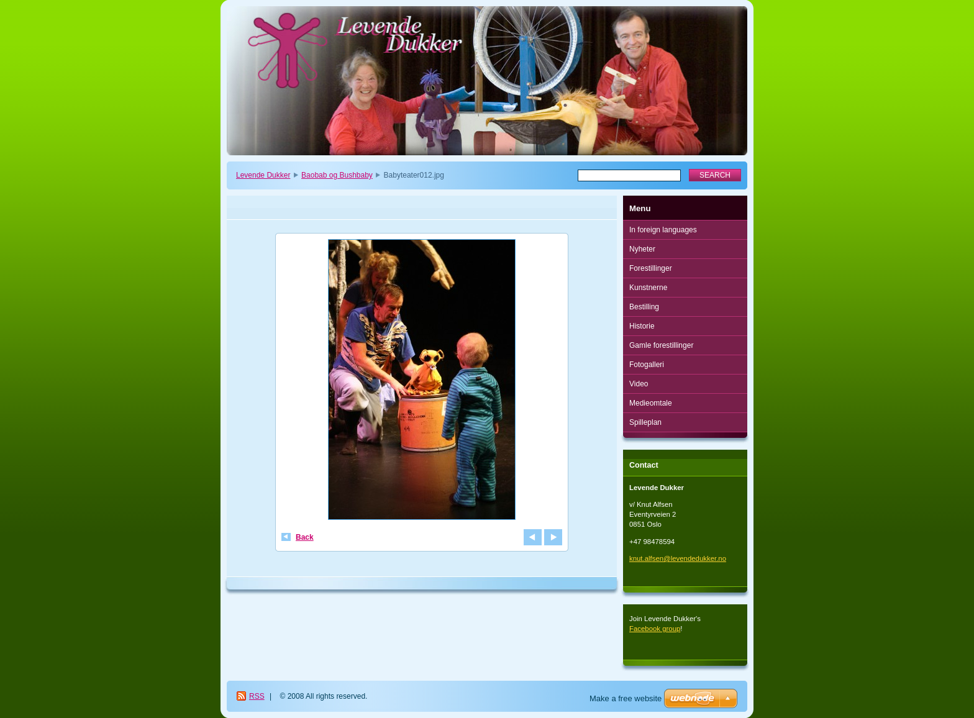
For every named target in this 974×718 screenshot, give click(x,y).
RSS (257, 696)
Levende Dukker (263, 175)
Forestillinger (650, 268)
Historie (642, 326)
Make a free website (625, 698)
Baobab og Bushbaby (337, 175)
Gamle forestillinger (661, 345)
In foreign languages (663, 229)
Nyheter (642, 249)
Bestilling (644, 306)
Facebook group (654, 628)
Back (305, 537)
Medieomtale (650, 403)
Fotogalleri (646, 364)
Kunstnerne (648, 287)
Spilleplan (645, 422)
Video (638, 383)
